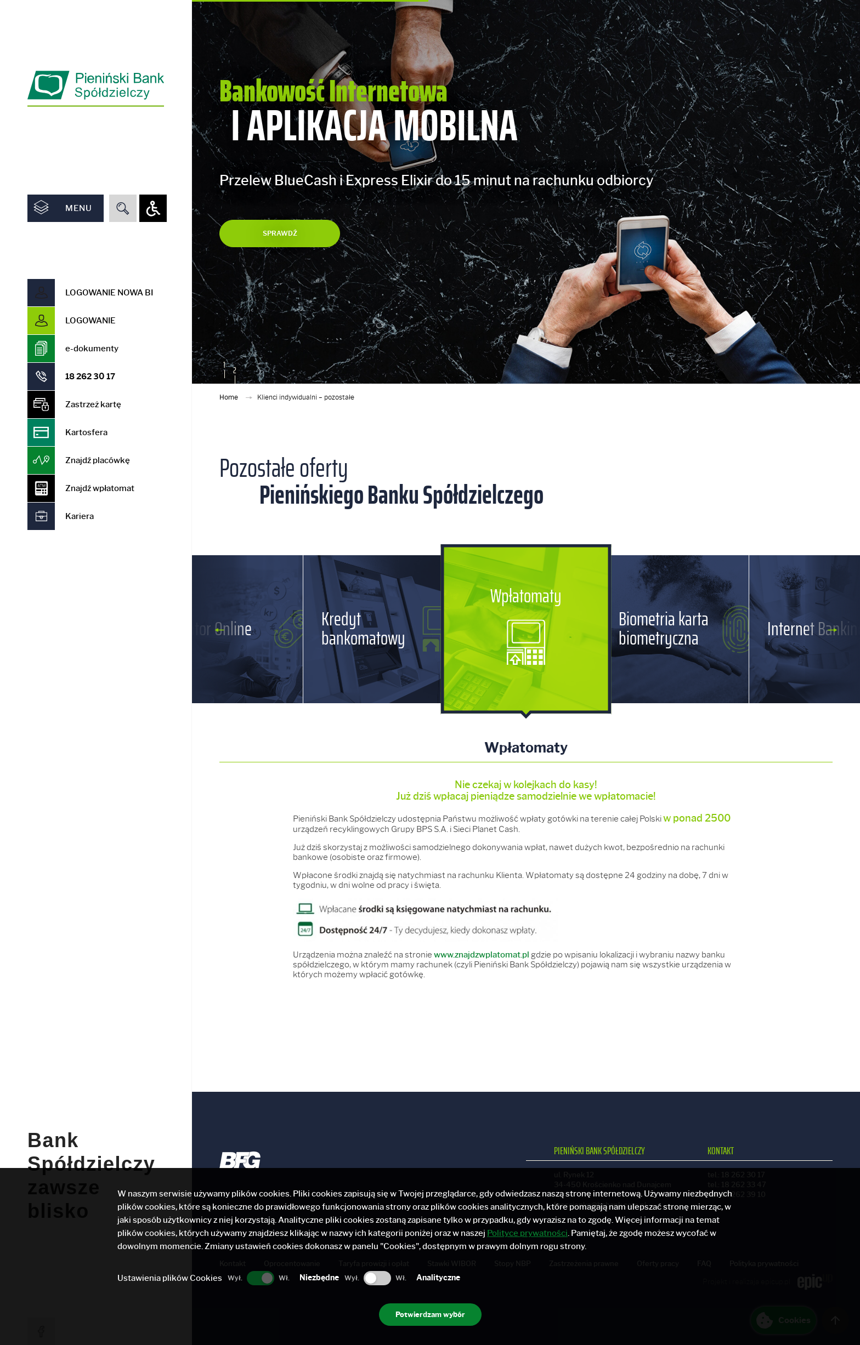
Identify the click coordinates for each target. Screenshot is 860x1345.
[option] (526, 192)
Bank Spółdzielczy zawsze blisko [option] (91, 1102)
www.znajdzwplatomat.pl (481, 955)
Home (229, 397)
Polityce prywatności (527, 1233)
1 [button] (224, 365)
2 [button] (234, 370)
